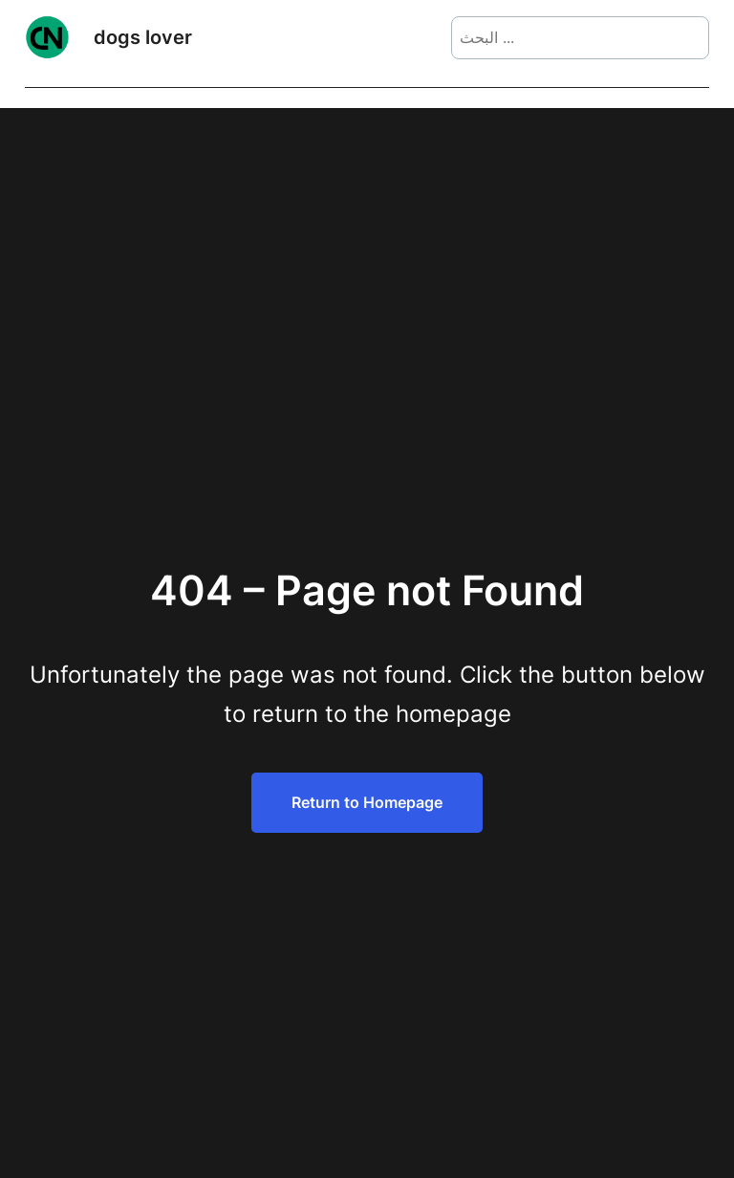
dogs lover (143, 37)
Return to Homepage (367, 802)
